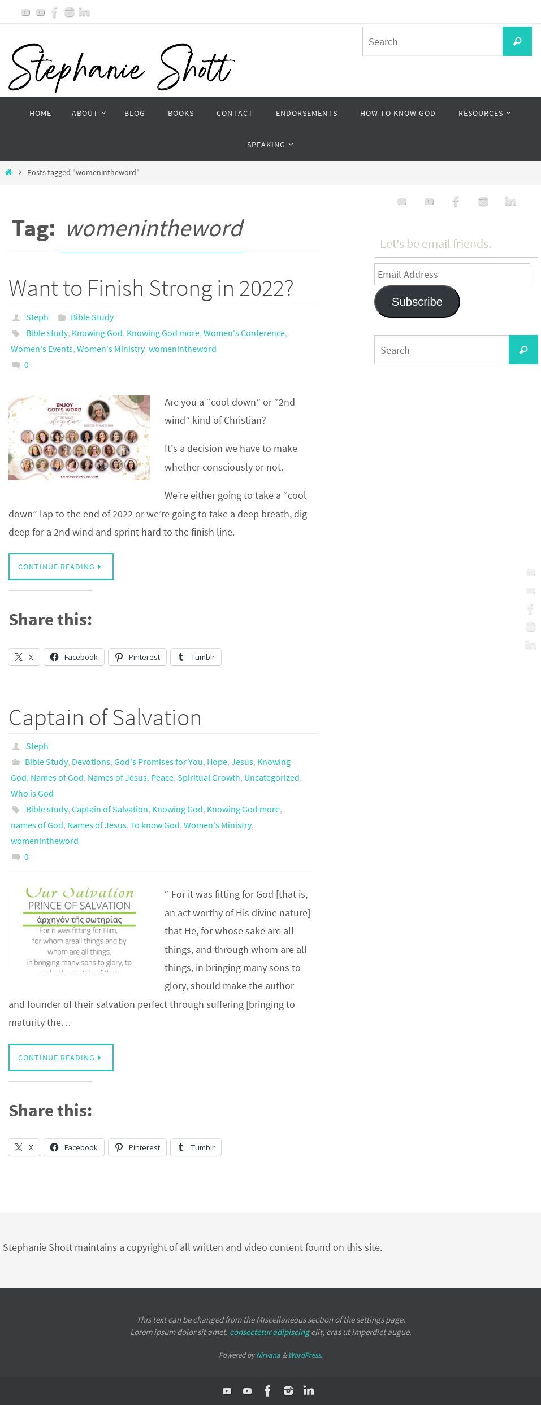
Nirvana (268, 1355)
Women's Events (42, 348)
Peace (162, 777)
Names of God (57, 777)
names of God (37, 824)
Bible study (47, 332)
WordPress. (305, 1355)
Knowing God (97, 332)
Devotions (91, 761)
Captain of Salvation (105, 717)
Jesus (242, 761)
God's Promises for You (158, 761)
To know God (155, 824)
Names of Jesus (117, 777)
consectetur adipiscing (269, 1331)
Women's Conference (244, 332)
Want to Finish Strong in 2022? (151, 287)
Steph (37, 317)
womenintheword (183, 348)
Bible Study (92, 317)
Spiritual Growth (209, 777)
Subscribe (417, 301)
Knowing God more (163, 332)
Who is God (32, 793)
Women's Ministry (111, 348)
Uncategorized (272, 777)
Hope (217, 761)
